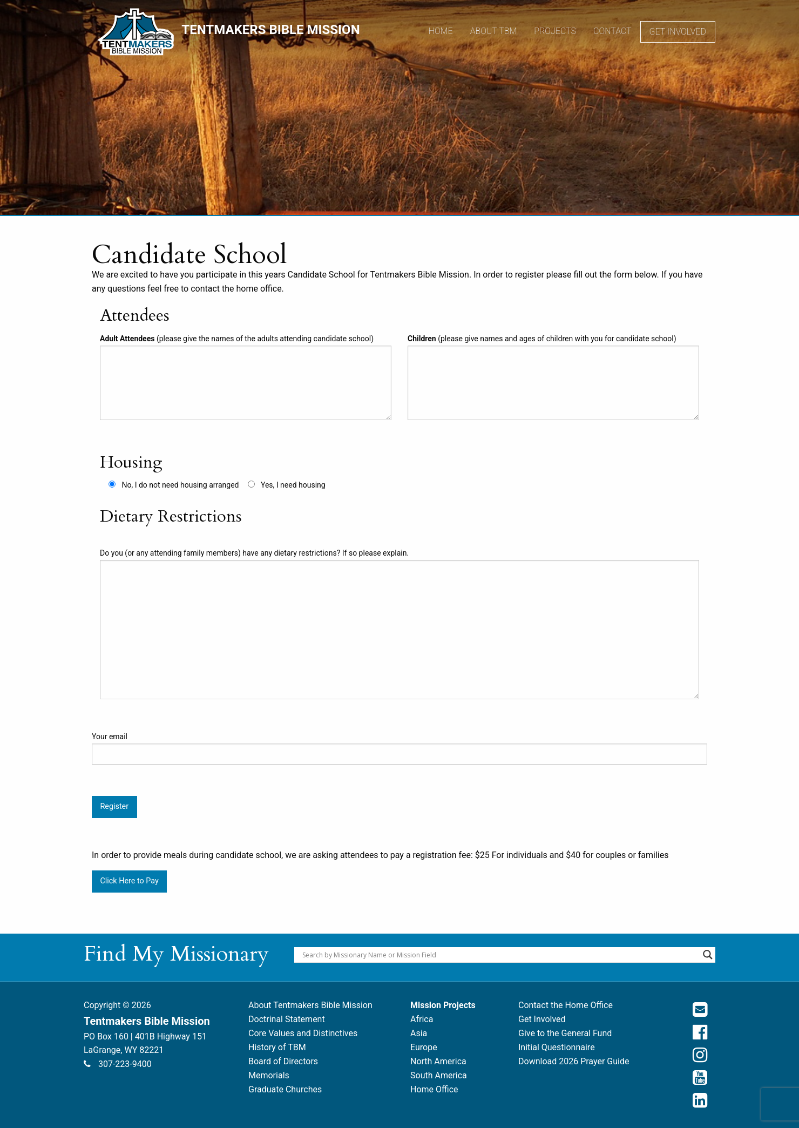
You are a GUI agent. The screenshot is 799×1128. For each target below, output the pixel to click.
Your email (399, 748)
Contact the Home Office (565, 1005)
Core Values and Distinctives (302, 1033)
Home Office (434, 1089)
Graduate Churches (285, 1089)
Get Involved (677, 31)
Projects (555, 31)
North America (438, 1061)
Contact (612, 31)
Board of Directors (283, 1061)
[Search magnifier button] (707, 954)
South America (438, 1075)
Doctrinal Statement (286, 1019)
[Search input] (500, 954)
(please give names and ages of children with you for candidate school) (553, 377)
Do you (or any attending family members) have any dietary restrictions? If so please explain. (399, 624)
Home (441, 31)
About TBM (493, 31)
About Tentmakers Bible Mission (310, 1005)
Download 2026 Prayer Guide (573, 1061)
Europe (423, 1047)
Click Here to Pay (129, 881)
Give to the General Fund (565, 1033)
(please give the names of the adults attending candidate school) (245, 377)
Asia (418, 1033)
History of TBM (277, 1047)
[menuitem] (441, 32)
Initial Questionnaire (556, 1047)
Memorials (268, 1075)
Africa (421, 1019)
